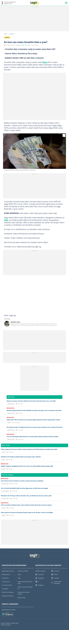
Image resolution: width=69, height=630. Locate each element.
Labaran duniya (10, 403)
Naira (44, 62)
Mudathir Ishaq (24, 45)
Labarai (11, 34)
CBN (6, 220)
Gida (5, 34)
